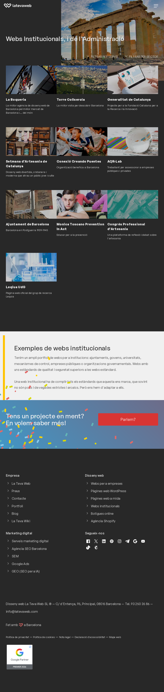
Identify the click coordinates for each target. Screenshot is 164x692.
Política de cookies (44, 637)
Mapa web (115, 637)
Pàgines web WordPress (108, 491)
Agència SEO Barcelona (29, 549)
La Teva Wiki (21, 521)
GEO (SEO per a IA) (26, 571)
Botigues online (102, 514)
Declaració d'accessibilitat (90, 637)
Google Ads (20, 564)
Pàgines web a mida (106, 498)
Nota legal (65, 637)
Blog (15, 514)
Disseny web (15, 604)
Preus (16, 491)
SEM (15, 556)
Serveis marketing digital (30, 541)
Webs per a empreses (107, 483)
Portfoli (17, 506)
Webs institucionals (105, 506)
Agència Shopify (103, 521)
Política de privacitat (17, 637)
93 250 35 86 (140, 604)
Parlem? (128, 419)
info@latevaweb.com (22, 611)
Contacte (19, 498)
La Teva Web (21, 483)
